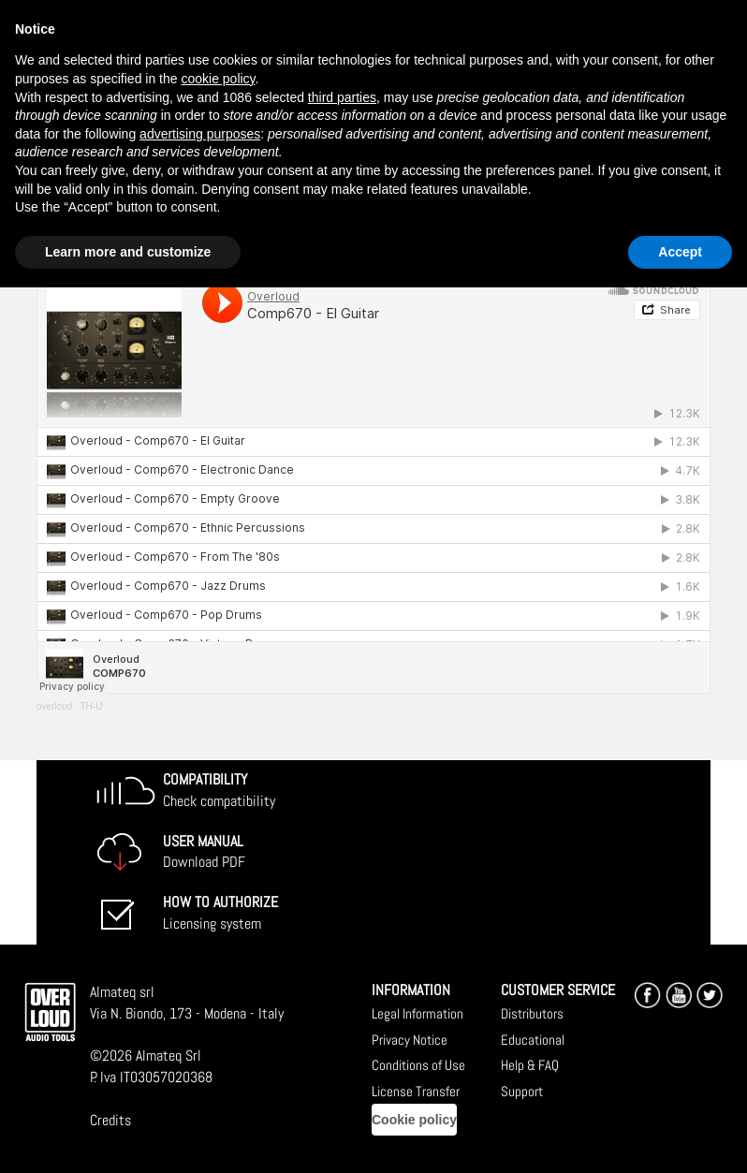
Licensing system (220, 912)
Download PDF (204, 851)
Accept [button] (680, 251)
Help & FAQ (530, 1065)
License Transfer (416, 1091)
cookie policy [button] (218, 78)
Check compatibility (219, 790)
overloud (54, 706)
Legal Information (417, 1013)
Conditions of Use (418, 1065)
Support (522, 1091)
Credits (110, 1120)
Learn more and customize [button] (128, 251)
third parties (342, 97)
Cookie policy (414, 1119)
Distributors (532, 1013)
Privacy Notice (409, 1039)
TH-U (92, 706)
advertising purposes (199, 133)
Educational (532, 1039)
